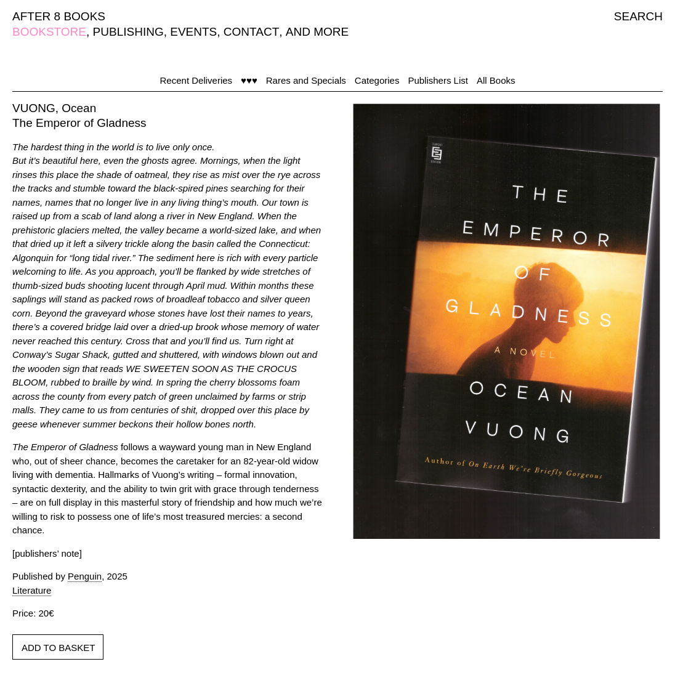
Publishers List (438, 80)
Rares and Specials (306, 80)
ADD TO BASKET (58, 647)
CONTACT (251, 31)
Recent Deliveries (196, 80)
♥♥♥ (249, 80)
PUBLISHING (128, 31)
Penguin (85, 576)
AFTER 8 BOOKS (58, 16)
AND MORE (317, 31)
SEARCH (638, 16)
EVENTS (193, 31)
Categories (377, 80)
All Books (496, 80)
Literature (31, 590)
